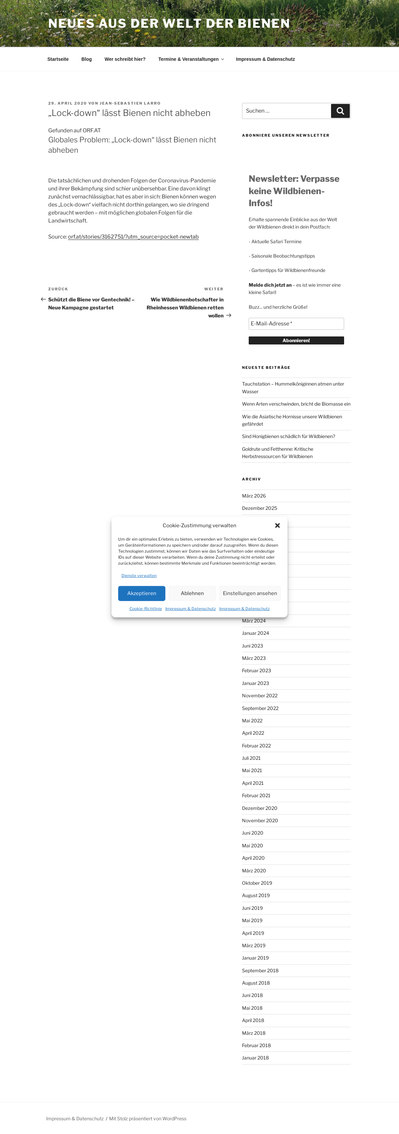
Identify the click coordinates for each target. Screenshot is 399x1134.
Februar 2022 (256, 745)
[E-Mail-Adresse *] (296, 324)
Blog (86, 59)
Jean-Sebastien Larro (130, 103)
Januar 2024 (255, 633)
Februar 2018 (256, 1045)
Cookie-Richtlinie (146, 608)
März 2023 (254, 658)
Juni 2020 (252, 833)
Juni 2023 (252, 646)
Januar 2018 (255, 1057)
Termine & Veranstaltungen (191, 59)
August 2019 (256, 895)
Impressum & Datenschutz (190, 608)
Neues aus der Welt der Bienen (169, 23)
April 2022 (253, 733)
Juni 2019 (252, 908)
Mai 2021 (252, 770)
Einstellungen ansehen (250, 593)
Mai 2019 (252, 920)
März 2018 (253, 1033)
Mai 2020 (252, 845)
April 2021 (253, 783)
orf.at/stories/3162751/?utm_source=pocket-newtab (133, 237)
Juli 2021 (251, 758)
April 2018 (253, 1020)
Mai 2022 (252, 720)
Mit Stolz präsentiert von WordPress (147, 1118)
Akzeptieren (141, 593)
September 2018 (260, 970)
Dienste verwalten (139, 575)
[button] (277, 525)
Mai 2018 (252, 1008)
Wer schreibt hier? (125, 59)
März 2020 (254, 870)
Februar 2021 (256, 795)
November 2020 (260, 820)
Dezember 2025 (259, 508)
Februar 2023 (256, 670)
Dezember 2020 (259, 808)
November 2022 (259, 695)
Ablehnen (192, 593)
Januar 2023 (255, 683)
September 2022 (260, 708)
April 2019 (253, 933)
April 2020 (253, 858)
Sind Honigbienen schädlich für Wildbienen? (288, 436)
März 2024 (254, 620)
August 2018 (256, 983)
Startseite (58, 59)
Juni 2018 (252, 995)
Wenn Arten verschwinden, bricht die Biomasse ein (296, 404)
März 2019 (253, 945)
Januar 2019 (255, 958)
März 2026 (254, 496)
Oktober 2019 (257, 883)
